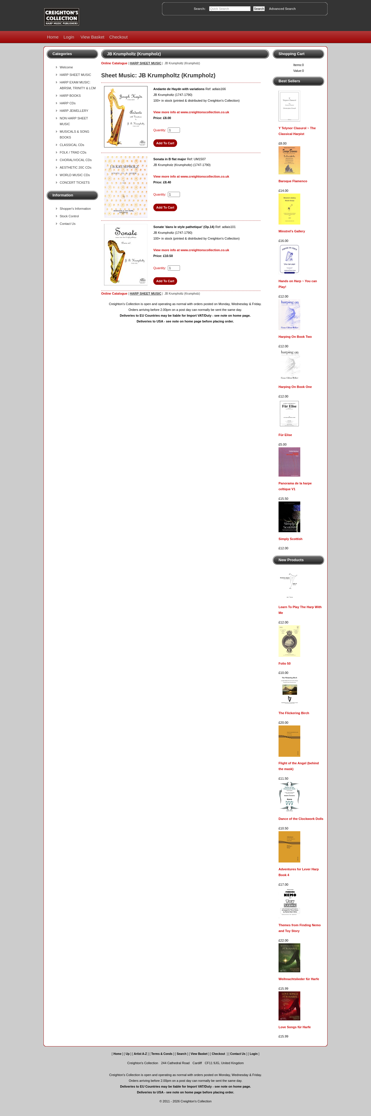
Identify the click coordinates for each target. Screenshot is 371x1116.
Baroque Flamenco (293, 181)
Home (53, 36)
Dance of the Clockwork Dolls (301, 818)
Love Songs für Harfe (295, 1027)
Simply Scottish (291, 539)
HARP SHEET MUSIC (75, 74)
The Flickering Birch (294, 713)
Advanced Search (282, 8)
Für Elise (285, 435)
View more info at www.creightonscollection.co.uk (191, 112)
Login (68, 36)
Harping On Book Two (295, 336)
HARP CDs (68, 103)
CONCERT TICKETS (75, 182)
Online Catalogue (114, 63)
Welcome (66, 67)
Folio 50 (285, 663)
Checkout (118, 36)
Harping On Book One (295, 387)
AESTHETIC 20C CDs (75, 167)
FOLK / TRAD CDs (73, 152)
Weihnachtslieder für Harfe (299, 979)
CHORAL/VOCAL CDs (76, 160)
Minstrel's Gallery (292, 231)
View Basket (92, 36)
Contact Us (67, 223)
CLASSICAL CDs (72, 145)
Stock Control (69, 216)
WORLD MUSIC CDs (75, 175)
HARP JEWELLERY (74, 110)
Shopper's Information (75, 208)
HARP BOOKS (70, 95)
